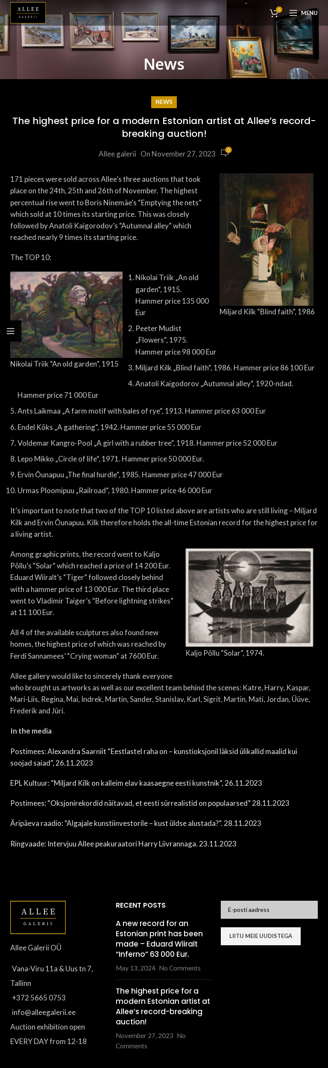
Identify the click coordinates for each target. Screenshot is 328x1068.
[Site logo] (28, 11)
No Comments (180, 968)
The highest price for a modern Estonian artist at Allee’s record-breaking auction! (163, 1006)
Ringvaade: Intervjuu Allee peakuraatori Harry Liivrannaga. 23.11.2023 (123, 843)
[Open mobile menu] (303, 12)
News (164, 101)
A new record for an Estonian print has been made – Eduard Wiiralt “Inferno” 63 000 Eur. (159, 938)
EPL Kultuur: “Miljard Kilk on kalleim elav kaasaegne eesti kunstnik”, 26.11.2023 (136, 782)
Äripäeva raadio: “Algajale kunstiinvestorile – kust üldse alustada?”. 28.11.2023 (135, 823)
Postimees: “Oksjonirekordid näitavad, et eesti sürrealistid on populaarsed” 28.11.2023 (150, 803)
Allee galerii (117, 153)
